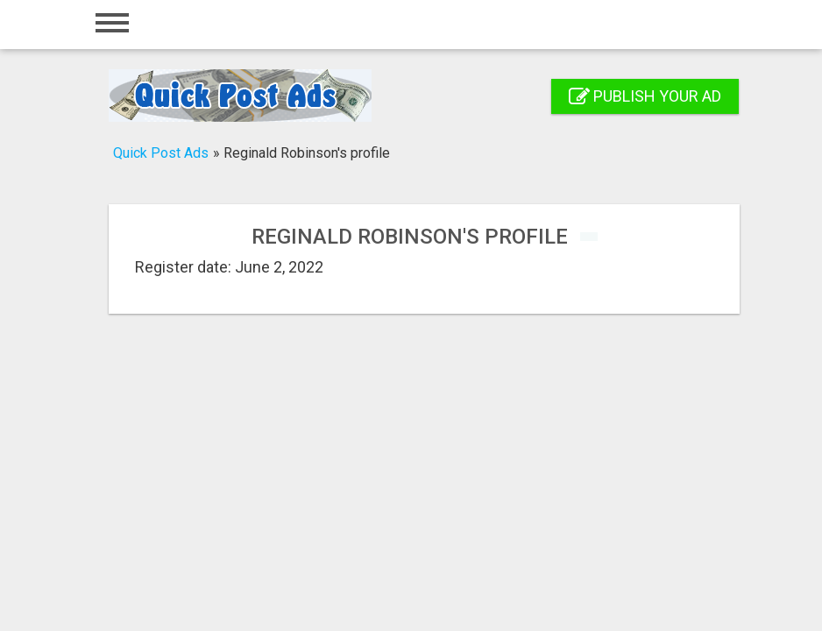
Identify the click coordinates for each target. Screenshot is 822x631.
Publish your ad (645, 96)
